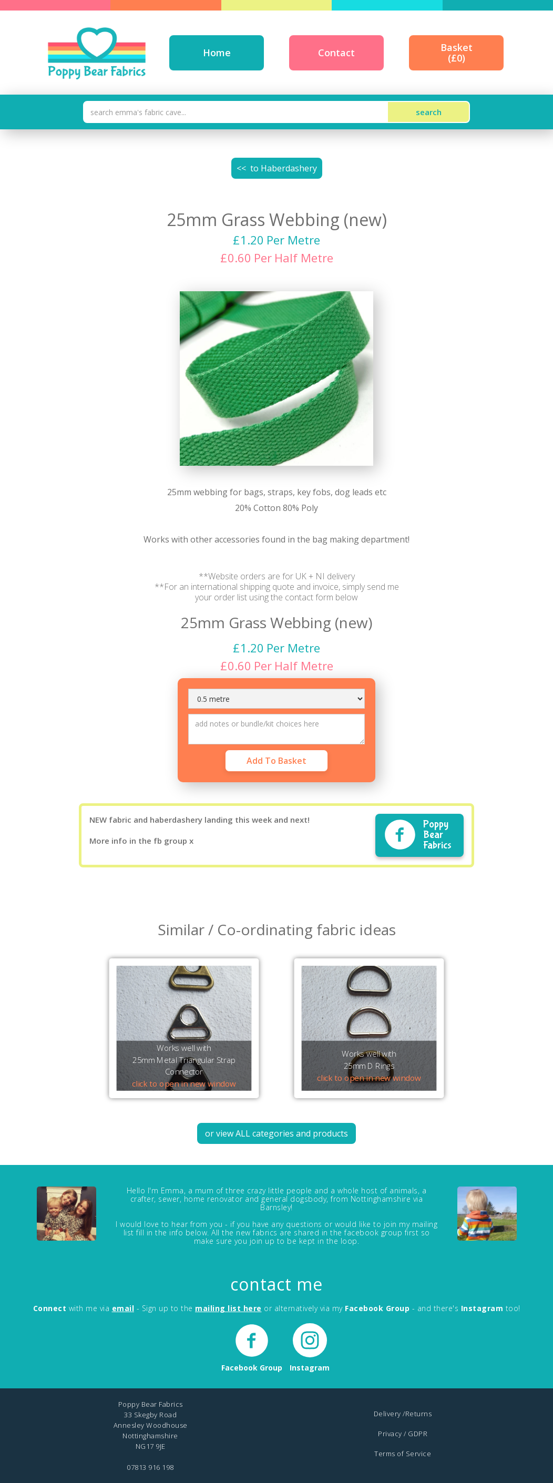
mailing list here (228, 1308)
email (123, 1308)
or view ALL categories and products (276, 1133)
